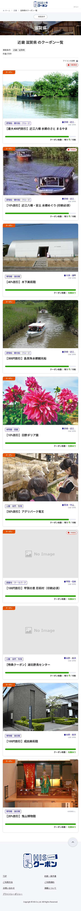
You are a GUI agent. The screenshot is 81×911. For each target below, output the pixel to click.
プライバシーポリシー (13, 894)
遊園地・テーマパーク (16, 583)
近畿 (15, 11)
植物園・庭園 (12, 429)
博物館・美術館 (13, 276)
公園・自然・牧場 (14, 506)
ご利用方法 (8, 882)
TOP (5, 876)
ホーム (7, 11)
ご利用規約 (49, 882)
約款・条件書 (50, 876)
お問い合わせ (9, 888)
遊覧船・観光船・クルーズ (18, 123)
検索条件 (41, 17)
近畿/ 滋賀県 (69, 123)
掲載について (50, 888)
